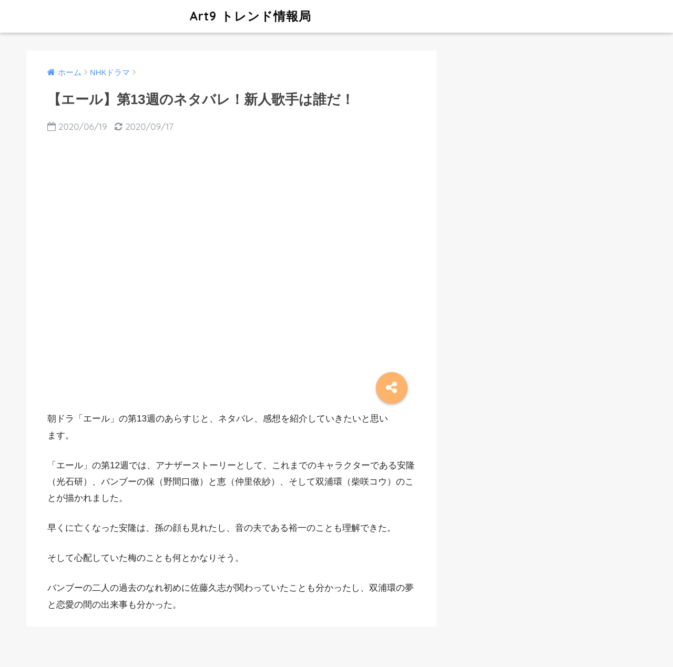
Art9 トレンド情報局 (170, 16)
